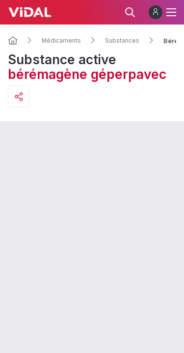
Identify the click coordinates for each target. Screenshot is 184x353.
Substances (122, 40)
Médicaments (61, 40)
